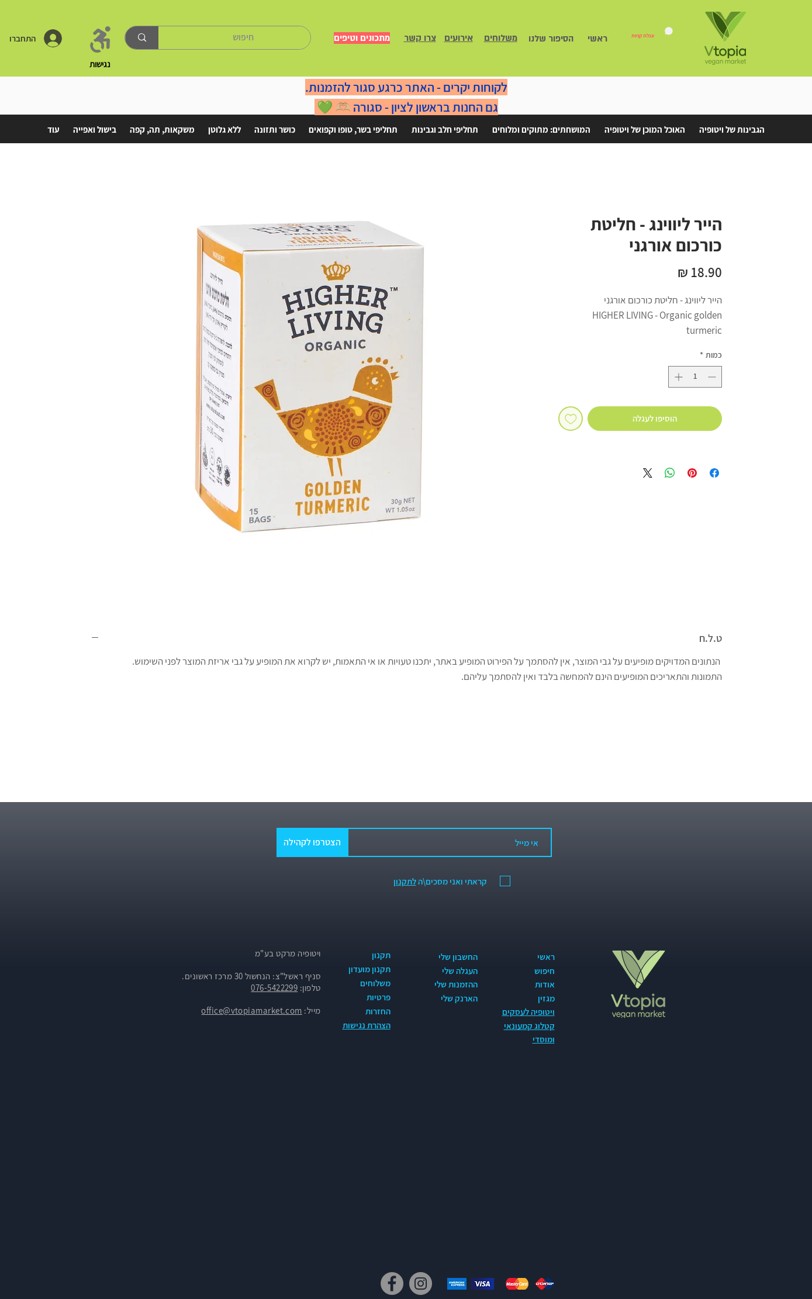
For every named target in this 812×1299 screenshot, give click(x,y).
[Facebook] (392, 1283)
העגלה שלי (460, 970)
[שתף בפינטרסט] (692, 473)
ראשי (546, 956)
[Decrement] (713, 377)
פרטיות (379, 997)
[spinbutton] (695, 377)
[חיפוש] (243, 37)
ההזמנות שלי (456, 984)
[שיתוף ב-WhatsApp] (670, 473)
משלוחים (375, 983)
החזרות (378, 1011)
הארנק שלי (459, 998)
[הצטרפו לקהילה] (312, 842)
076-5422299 (274, 987)
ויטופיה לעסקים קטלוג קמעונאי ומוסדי (528, 1025)
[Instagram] (420, 1283)
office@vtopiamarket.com (251, 1010)
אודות (545, 984)
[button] (732, 124)
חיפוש (544, 970)
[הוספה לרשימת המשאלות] (570, 418)
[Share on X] (648, 473)
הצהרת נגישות (367, 1025)
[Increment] (677, 377)
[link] (652, 33)
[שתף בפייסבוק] (714, 473)
